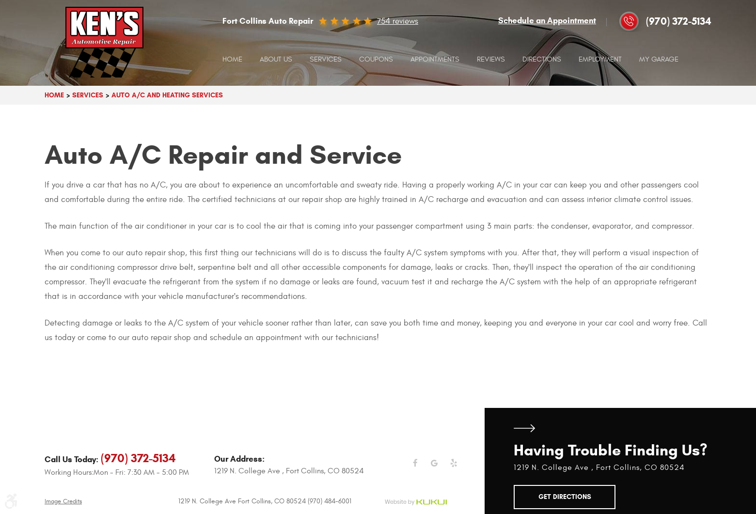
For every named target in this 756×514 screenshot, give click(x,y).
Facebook (415, 469)
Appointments (434, 59)
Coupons (376, 59)
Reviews (491, 59)
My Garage (658, 59)
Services (326, 59)
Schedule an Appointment (547, 20)
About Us (276, 59)
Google (434, 469)
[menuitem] (232, 59)
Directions (541, 59)
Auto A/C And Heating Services (167, 95)
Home (232, 59)
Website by (415, 502)
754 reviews (397, 21)
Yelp (454, 469)
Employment (600, 59)
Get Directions (524, 428)
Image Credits (63, 501)
